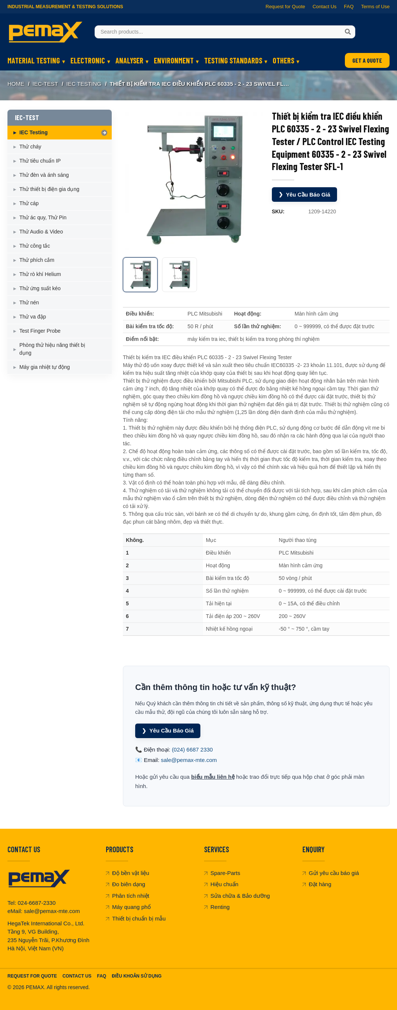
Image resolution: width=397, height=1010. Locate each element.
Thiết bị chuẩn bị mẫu (136, 918)
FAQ (348, 6)
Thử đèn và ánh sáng (44, 175)
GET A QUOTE (367, 60)
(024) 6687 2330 (192, 749)
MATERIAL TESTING (33, 60)
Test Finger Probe (40, 331)
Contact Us (324, 6)
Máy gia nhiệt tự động (44, 367)
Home (15, 84)
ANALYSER (129, 60)
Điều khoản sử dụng (137, 976)
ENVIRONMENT (174, 60)
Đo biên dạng (125, 884)
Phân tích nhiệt (127, 896)
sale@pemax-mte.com (189, 760)
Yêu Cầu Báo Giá (305, 194)
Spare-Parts (222, 873)
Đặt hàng (316, 884)
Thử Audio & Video (41, 232)
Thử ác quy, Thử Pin (42, 217)
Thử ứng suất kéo (40, 288)
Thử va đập (32, 317)
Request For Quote (32, 976)
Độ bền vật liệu (127, 873)
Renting (217, 907)
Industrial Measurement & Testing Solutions (65, 6)
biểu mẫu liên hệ (213, 777)
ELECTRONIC (87, 60)
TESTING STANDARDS (233, 60)
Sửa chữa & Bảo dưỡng (237, 896)
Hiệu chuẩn (221, 884)
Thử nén (29, 302)
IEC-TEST (45, 84)
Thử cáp (29, 203)
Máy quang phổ (128, 907)
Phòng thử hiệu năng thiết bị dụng (52, 349)
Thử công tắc (34, 246)
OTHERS (283, 60)
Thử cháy (30, 147)
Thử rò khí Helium (40, 274)
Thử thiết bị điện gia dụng (49, 189)
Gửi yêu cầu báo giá (330, 873)
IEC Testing (83, 84)
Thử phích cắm (36, 260)
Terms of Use (375, 6)
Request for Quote (285, 6)
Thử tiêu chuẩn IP (40, 161)
